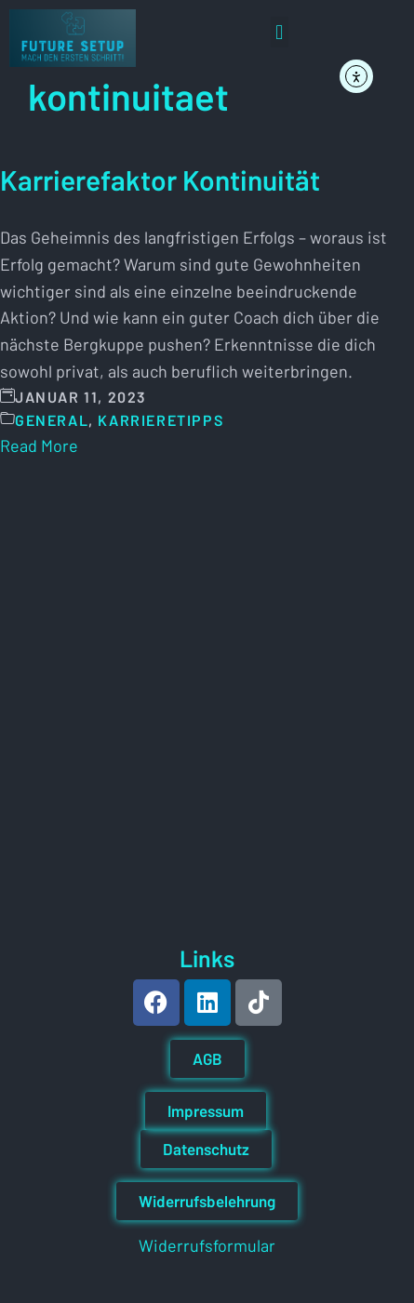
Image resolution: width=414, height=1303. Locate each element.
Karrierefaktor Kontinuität (160, 179)
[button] (279, 32)
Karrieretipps (160, 420)
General (51, 420)
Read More (39, 445)
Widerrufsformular (207, 1245)
